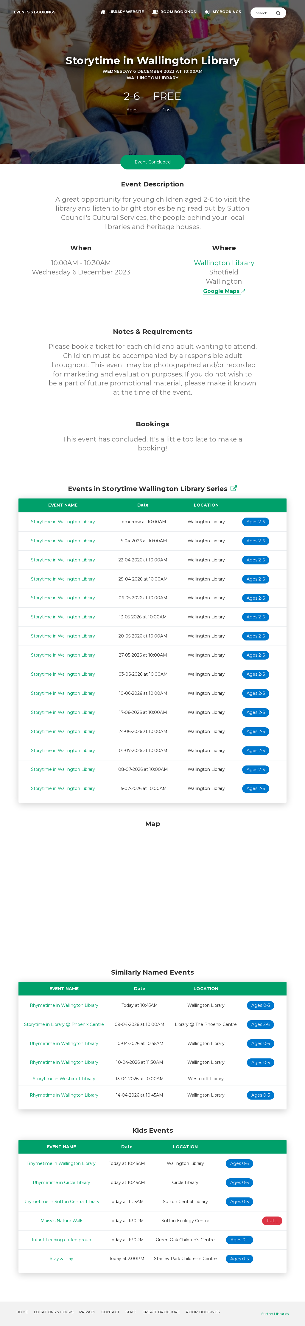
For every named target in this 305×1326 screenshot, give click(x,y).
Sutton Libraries (275, 1313)
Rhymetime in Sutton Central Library (61, 1201)
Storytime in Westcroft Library (64, 1078)
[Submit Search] (281, 12)
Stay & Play (61, 1258)
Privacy (87, 1312)
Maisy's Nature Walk (62, 1220)
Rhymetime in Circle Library (61, 1182)
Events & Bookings (34, 12)
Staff (130, 1312)
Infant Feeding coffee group (61, 1239)
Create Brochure (161, 1312)
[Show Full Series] (234, 489)
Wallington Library (224, 263)
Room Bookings (203, 1312)
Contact (110, 1312)
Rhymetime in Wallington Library (64, 1005)
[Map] (152, 893)
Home (22, 1312)
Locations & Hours (53, 1312)
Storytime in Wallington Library (63, 521)
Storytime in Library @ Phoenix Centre (64, 1024)
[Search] (263, 12)
